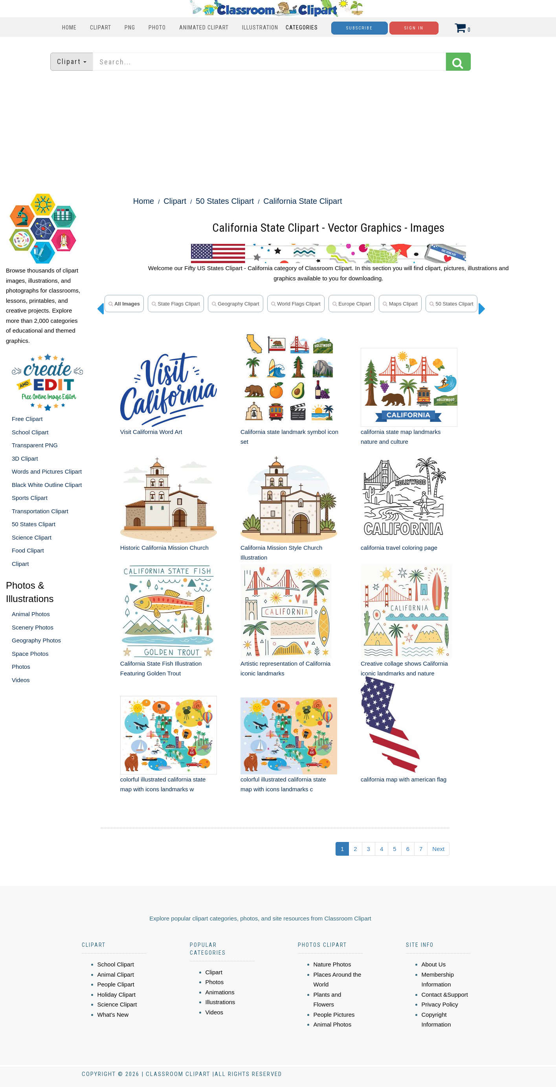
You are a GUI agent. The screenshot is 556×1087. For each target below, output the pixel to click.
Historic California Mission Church (164, 547)
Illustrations (220, 1002)
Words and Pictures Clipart (47, 471)
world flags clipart (296, 304)
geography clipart (235, 304)
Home (69, 27)
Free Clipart (27, 418)
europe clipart (351, 304)
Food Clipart (28, 550)
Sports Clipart (30, 497)
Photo (157, 27)
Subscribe (359, 28)
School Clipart (30, 432)
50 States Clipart (33, 524)
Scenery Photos (32, 627)
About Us (434, 964)
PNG (130, 27)
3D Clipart (25, 458)
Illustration (260, 27)
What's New (113, 1014)
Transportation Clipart (40, 511)
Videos (21, 680)
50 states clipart (451, 304)
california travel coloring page (399, 547)
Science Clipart (31, 537)
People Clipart (115, 984)
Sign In (414, 28)
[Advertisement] (278, 132)
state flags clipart (176, 304)
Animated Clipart (204, 27)
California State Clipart (302, 201)
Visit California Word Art (151, 431)
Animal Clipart (115, 974)
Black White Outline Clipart (47, 484)
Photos (21, 666)
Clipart (100, 27)
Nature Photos (332, 964)
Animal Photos (31, 614)
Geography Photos (36, 640)
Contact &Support (445, 994)
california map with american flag (403, 779)
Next (438, 848)
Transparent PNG (35, 445)
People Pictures (334, 1014)
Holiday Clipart (116, 994)
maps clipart (400, 304)
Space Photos (30, 653)
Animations (220, 992)
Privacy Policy (440, 1004)
